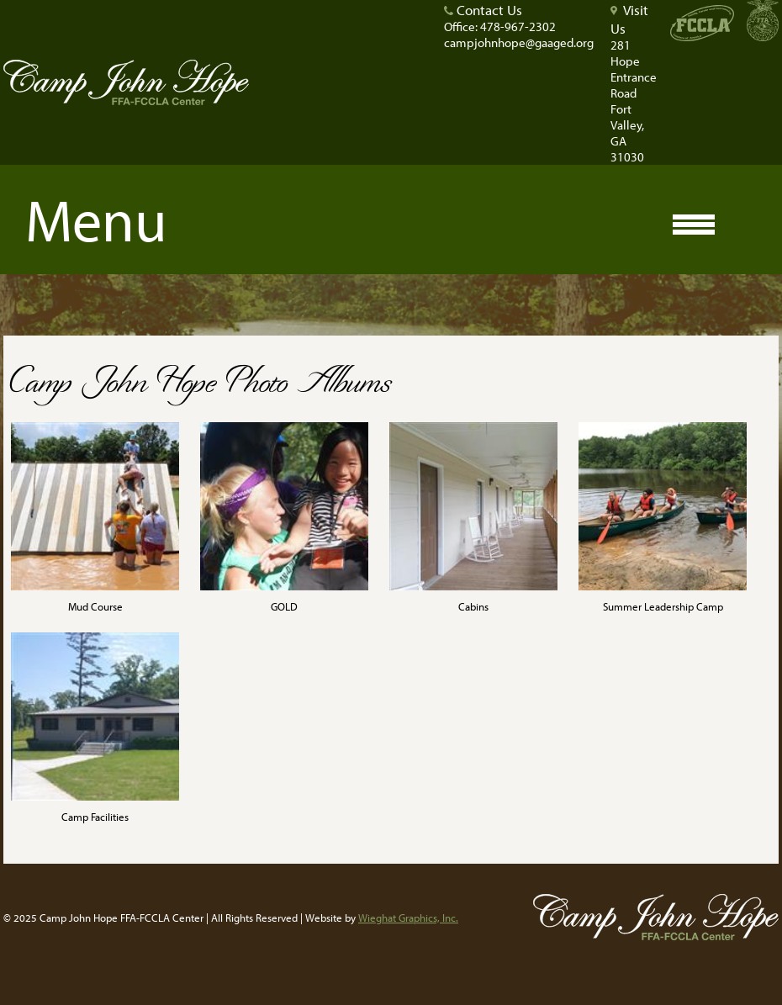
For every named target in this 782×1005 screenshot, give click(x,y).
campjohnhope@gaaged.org (519, 42)
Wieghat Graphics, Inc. (408, 917)
